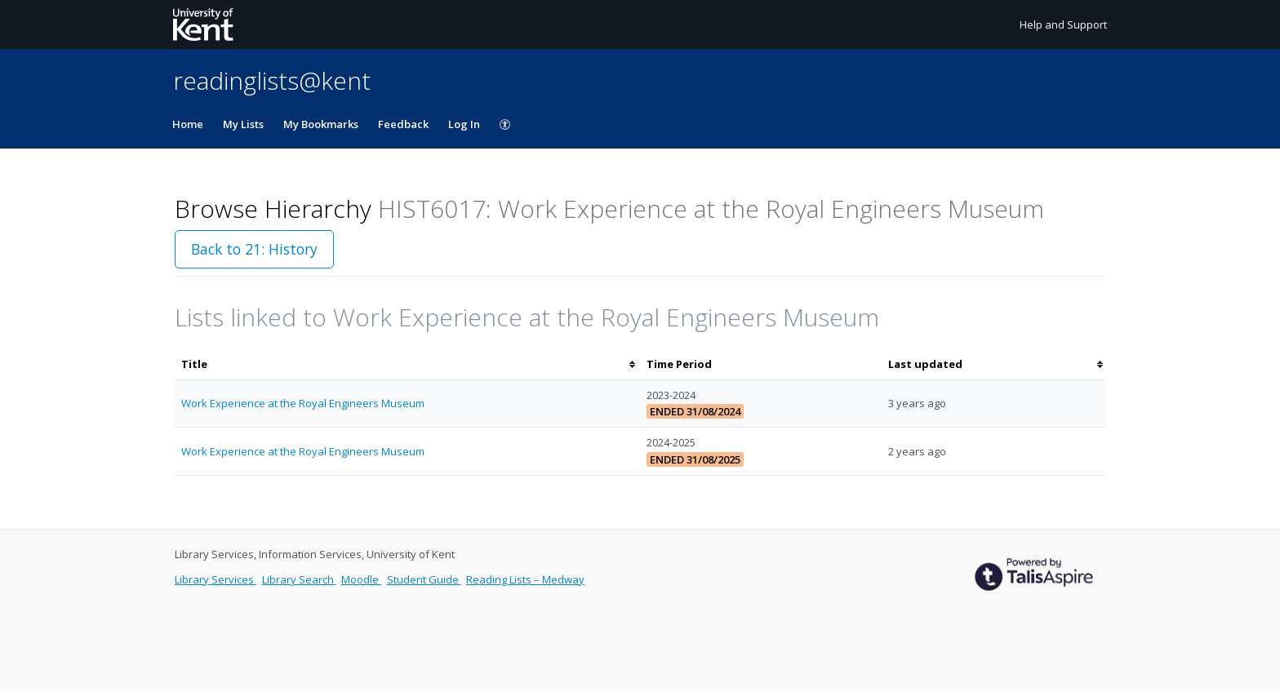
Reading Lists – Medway (525, 579)
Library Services (215, 579)
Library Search (299, 579)
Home (187, 124)
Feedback (403, 124)
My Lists (243, 124)
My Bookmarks (320, 124)
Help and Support (1063, 24)
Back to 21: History (254, 249)
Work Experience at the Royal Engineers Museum (302, 403)
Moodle (361, 579)
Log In (464, 124)
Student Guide (424, 579)
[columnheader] (407, 364)
